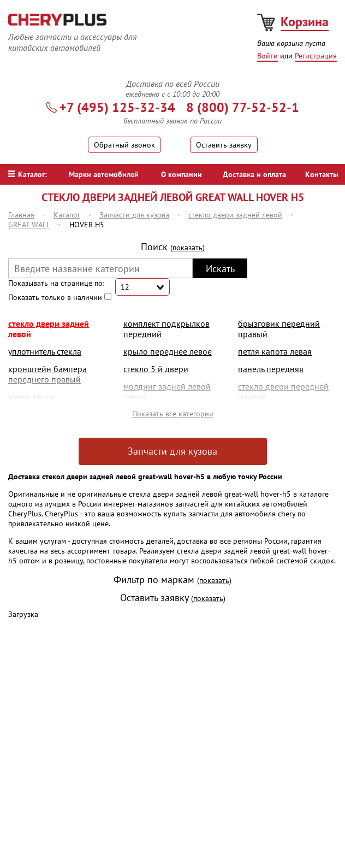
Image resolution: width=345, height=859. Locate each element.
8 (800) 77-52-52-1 (242, 107)
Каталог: (27, 174)
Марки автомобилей (104, 174)
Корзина (305, 21)
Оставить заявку (224, 145)
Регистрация (316, 56)
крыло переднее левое (167, 351)
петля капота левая (275, 351)
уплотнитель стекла (44, 351)
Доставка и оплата (254, 174)
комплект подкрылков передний (166, 328)
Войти (267, 56)
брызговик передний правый (279, 328)
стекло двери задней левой (48, 328)
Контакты (321, 174)
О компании (181, 174)
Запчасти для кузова (172, 451)
